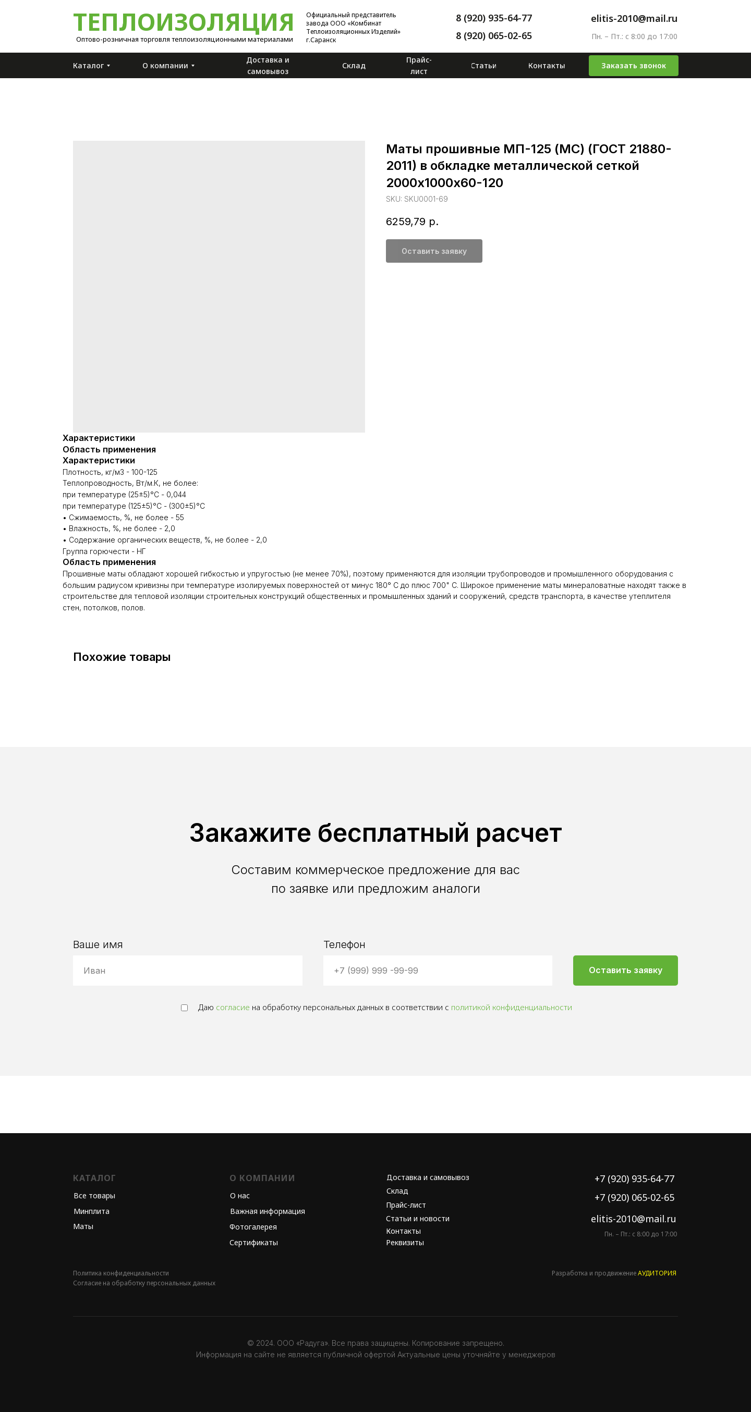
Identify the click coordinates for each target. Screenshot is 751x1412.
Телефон (344, 944)
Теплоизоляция (184, 21)
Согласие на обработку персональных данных (144, 1283)
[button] (634, 65)
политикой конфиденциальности (511, 1007)
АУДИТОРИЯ (657, 1273)
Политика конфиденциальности (121, 1273)
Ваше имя (98, 944)
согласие (233, 1007)
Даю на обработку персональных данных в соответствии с (376, 1007)
